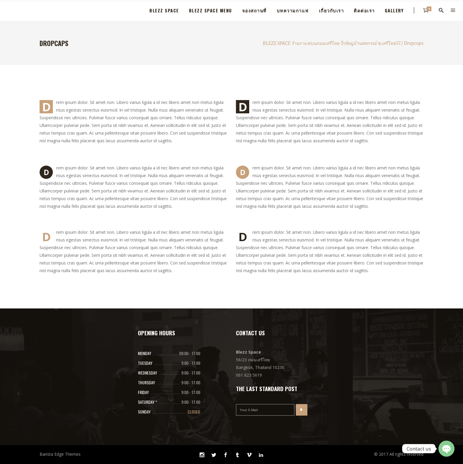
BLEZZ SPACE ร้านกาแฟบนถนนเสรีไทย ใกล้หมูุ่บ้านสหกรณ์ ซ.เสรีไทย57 (331, 43)
